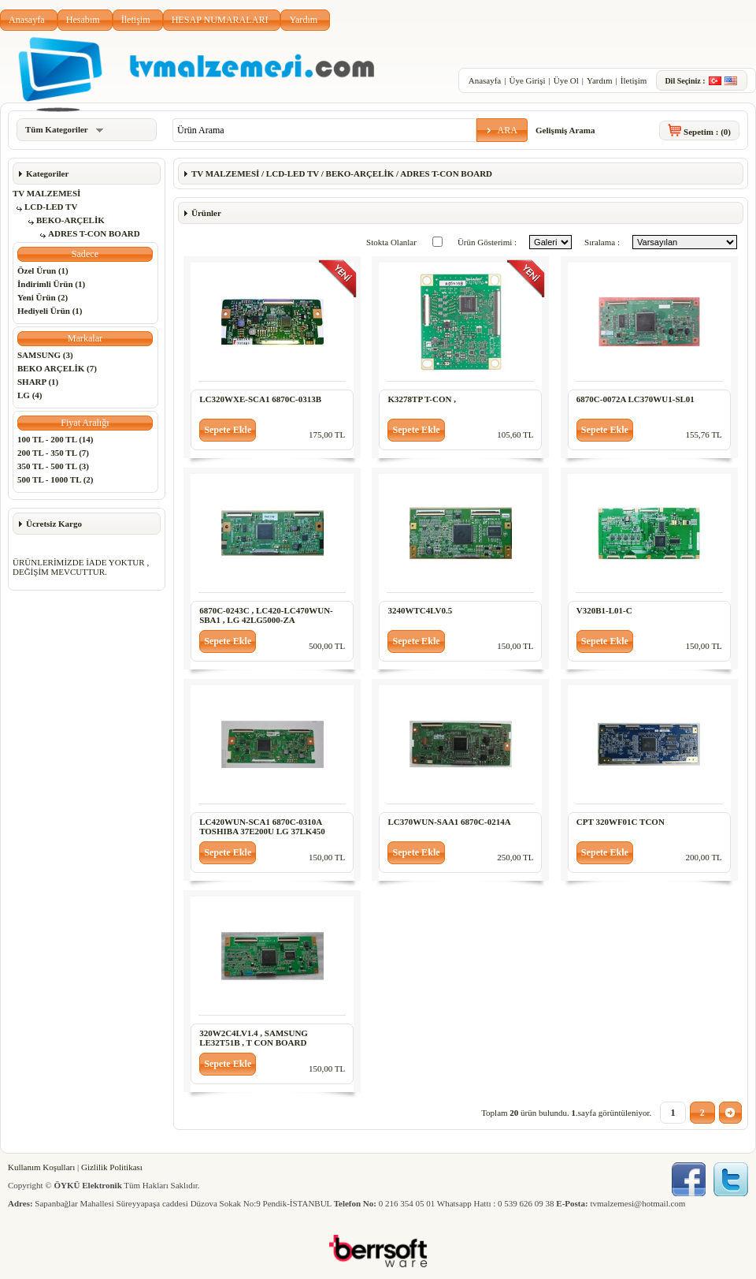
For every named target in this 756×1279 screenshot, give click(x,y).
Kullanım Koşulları (41, 1167)
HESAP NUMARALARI (220, 19)
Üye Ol (566, 80)
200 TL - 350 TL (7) (53, 452)
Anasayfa (27, 19)
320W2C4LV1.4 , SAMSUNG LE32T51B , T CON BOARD (253, 1037)
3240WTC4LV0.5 (419, 610)
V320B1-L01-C (604, 610)
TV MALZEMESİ (46, 193)
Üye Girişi (527, 80)
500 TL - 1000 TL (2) (55, 479)
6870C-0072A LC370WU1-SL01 (635, 399)
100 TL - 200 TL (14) (55, 439)
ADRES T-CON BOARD (94, 233)
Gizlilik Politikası (112, 1167)
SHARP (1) (37, 381)
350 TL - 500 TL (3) (53, 466)
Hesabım (83, 19)
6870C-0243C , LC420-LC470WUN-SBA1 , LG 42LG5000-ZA (266, 615)
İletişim (135, 19)
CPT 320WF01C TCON (620, 821)
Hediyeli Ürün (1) (50, 310)
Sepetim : (707, 131)
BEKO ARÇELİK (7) (57, 368)
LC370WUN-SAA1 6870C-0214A (448, 821)
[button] (502, 130)
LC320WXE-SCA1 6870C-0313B (260, 399)
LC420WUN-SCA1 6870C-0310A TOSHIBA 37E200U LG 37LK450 (262, 826)
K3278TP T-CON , (421, 399)
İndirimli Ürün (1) (51, 284)
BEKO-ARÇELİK (70, 220)
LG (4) (29, 395)
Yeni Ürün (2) (42, 297)
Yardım (303, 19)
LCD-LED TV (50, 206)
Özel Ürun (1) (43, 270)
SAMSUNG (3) (45, 355)
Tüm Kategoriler (64, 129)
